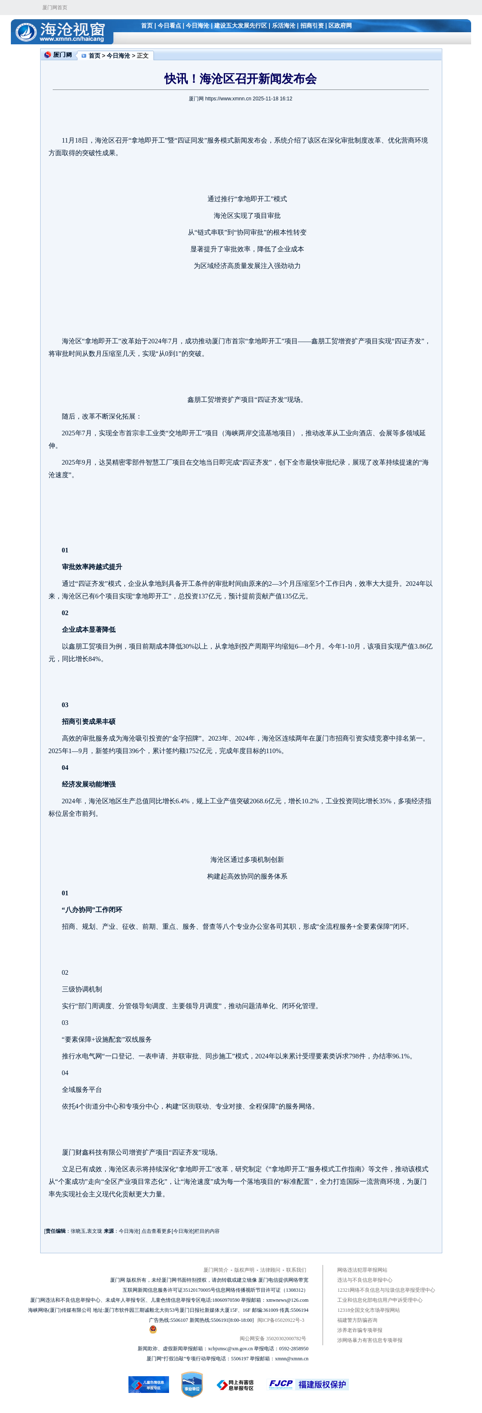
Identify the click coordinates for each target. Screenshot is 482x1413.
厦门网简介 (215, 1270)
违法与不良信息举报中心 (364, 1280)
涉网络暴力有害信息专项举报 (370, 1340)
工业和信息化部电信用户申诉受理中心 (380, 1300)
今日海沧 (197, 25)
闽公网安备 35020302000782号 (227, 1333)
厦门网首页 (54, 7)
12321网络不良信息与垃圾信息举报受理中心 (386, 1290)
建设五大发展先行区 (240, 25)
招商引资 (312, 25)
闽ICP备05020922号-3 (281, 1320)
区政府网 (340, 25)
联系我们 (296, 1270)
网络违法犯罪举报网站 (362, 1270)
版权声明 (244, 1270)
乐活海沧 (283, 25)
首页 (147, 25)
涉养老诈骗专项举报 (359, 1330)
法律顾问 (270, 1270)
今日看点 (169, 25)
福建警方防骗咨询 (357, 1320)
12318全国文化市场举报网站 (368, 1310)
